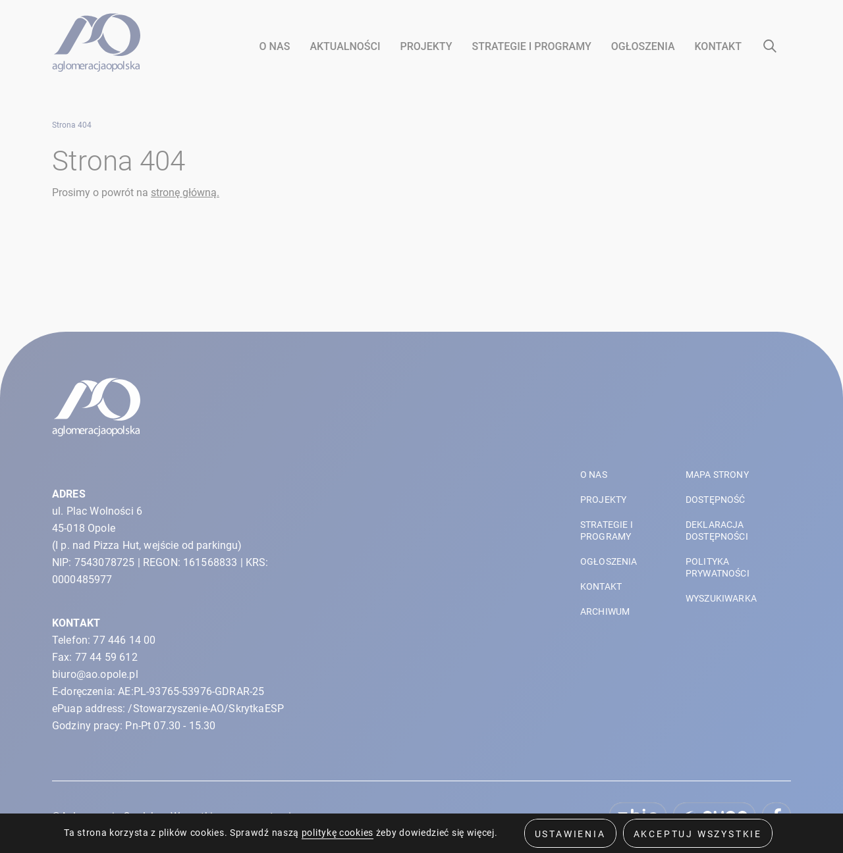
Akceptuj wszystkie (698, 833)
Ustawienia (570, 833)
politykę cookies (337, 832)
